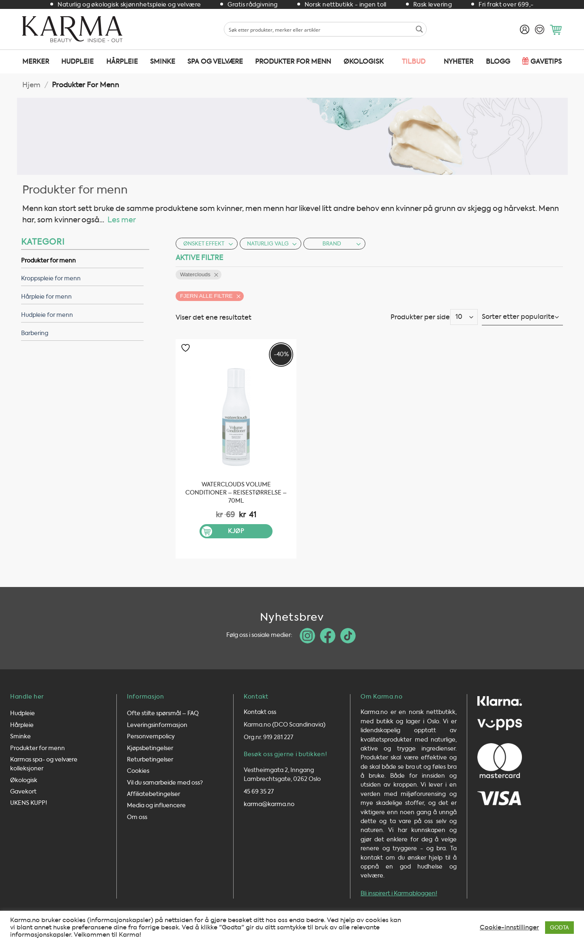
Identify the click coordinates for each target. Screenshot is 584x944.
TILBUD (413, 61)
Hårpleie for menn (46, 297)
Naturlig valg (272, 243)
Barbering (34, 333)
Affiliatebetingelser (153, 794)
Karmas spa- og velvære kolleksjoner (43, 764)
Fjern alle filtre (206, 296)
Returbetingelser (150, 759)
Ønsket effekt (208, 243)
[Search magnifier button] (419, 29)
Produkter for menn (293, 61)
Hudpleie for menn (47, 315)
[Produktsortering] (522, 317)
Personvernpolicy (151, 736)
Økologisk (364, 61)
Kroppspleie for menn (51, 278)
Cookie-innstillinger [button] (509, 927)
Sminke (162, 61)
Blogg (498, 61)
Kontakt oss (260, 712)
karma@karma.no (269, 804)
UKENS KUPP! (28, 803)
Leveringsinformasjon (157, 725)
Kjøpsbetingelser (150, 748)
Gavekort (23, 792)
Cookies (138, 771)
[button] (556, 30)
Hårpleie (122, 61)
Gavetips (546, 61)
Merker (35, 61)
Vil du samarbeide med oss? (165, 783)
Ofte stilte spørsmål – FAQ (163, 713)
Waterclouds (195, 274)
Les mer (121, 220)
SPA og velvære (215, 61)
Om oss (137, 817)
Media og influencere (156, 805)
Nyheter (458, 61)
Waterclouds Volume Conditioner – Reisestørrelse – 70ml (236, 493)
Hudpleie (77, 61)
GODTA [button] (559, 927)
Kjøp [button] (236, 531)
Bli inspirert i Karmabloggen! (399, 893)
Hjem (31, 85)
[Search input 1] (319, 29)
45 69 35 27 (259, 792)
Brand (341, 243)
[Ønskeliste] (539, 29)
